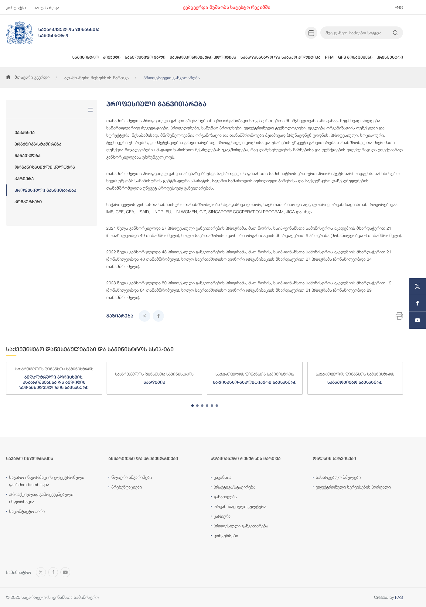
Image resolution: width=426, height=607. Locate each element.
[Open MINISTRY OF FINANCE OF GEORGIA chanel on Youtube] (417, 320)
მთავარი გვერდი (27, 77)
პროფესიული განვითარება (45, 190)
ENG (398, 7)
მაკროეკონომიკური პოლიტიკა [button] (203, 57)
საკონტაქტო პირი (27, 511)
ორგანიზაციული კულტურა (45, 167)
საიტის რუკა (46, 7)
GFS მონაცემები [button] (355, 57)
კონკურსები (28, 201)
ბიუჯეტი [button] (112, 57)
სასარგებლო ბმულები (338, 477)
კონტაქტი (16, 7)
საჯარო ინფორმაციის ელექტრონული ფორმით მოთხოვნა (46, 481)
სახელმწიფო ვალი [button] (145, 57)
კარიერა (24, 178)
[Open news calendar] (311, 33)
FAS (399, 597)
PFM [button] (329, 57)
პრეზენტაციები (126, 486)
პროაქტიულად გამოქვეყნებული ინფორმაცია (41, 498)
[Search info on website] (395, 32)
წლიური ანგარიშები (131, 477)
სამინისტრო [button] (85, 57)
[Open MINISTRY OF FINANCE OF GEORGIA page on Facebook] (417, 303)
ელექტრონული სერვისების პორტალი (353, 486)
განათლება (27, 155)
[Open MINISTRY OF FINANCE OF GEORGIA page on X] (417, 286)
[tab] (192, 405)
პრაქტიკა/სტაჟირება (38, 144)
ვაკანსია (25, 132)
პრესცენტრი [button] (390, 57)
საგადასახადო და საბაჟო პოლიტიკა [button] (280, 57)
